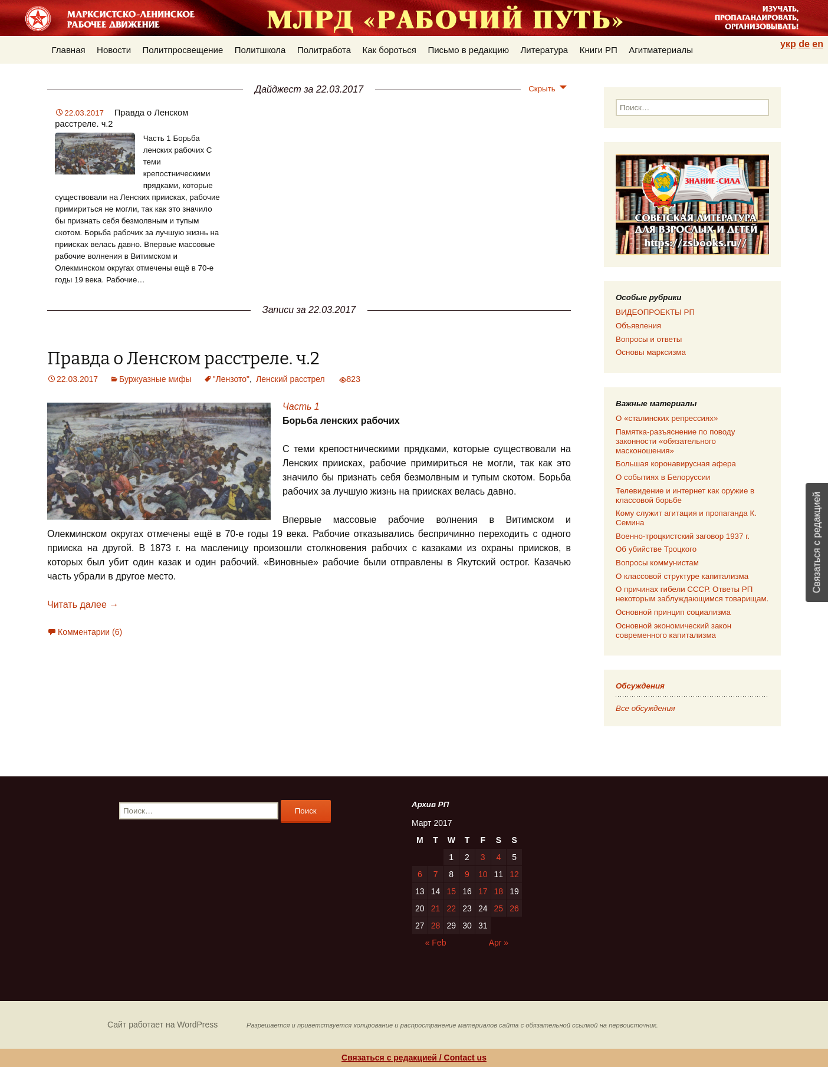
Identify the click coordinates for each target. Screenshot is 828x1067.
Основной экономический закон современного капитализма (673, 630)
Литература (545, 50)
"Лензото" (231, 379)
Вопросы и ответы (649, 339)
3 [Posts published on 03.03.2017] (483, 857)
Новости (114, 50)
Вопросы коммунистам (657, 562)
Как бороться (389, 50)
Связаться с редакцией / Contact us (414, 1057)
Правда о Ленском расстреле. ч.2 (183, 358)
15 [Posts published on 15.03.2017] (451, 891)
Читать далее (83, 605)
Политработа (324, 50)
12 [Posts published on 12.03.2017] (514, 874)
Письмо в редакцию (468, 50)
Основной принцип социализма (673, 612)
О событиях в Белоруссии (663, 477)
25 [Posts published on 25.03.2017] (499, 908)
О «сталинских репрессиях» (667, 418)
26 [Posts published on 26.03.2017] (514, 908)
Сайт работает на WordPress (162, 1024)
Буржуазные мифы (155, 379)
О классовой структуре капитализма (682, 576)
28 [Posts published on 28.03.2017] (436, 925)
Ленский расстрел (290, 379)
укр (788, 44)
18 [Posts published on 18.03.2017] (499, 891)
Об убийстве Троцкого (656, 549)
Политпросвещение (183, 50)
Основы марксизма (651, 352)
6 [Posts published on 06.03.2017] (420, 874)
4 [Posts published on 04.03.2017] (498, 857)
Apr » (498, 942)
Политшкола (260, 50)
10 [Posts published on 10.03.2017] (483, 874)
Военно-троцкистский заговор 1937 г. (683, 536)
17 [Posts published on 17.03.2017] (483, 891)
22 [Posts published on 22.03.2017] (451, 908)
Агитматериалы (661, 50)
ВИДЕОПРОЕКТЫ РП (655, 312)
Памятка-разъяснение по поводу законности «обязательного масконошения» (675, 441)
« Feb (435, 942)
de (804, 44)
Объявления (638, 325)
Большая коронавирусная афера (676, 463)
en (817, 44)
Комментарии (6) (90, 632)
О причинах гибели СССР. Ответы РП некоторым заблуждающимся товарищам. (692, 594)
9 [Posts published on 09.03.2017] (467, 874)
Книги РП (598, 50)
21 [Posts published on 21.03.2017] (436, 908)
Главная (69, 50)
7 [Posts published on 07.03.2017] (435, 874)
